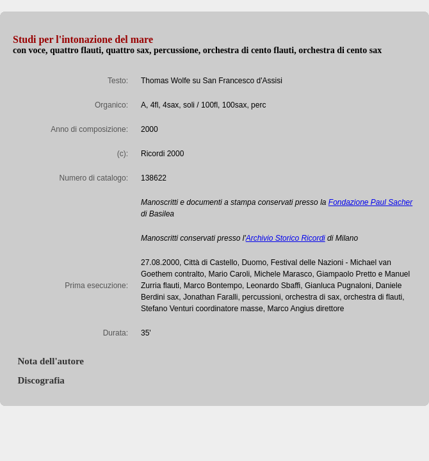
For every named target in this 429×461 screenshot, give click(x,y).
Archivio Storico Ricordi (285, 238)
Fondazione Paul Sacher (370, 202)
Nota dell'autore (48, 361)
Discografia (39, 380)
